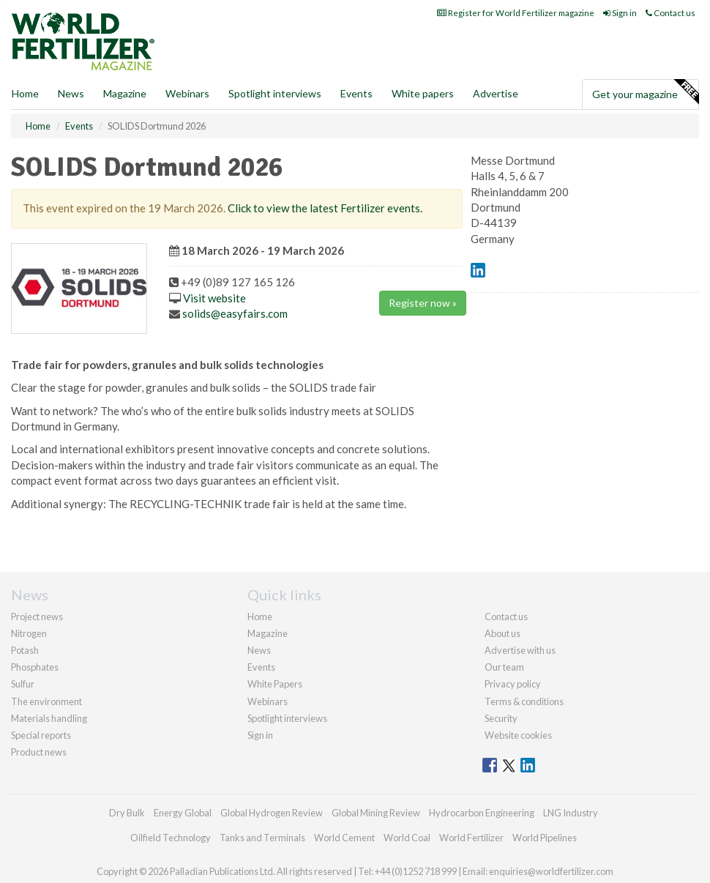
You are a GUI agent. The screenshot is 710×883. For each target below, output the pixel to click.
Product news (39, 752)
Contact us (670, 13)
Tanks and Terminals (262, 837)
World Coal (407, 837)
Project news (37, 616)
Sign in (620, 13)
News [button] (71, 93)
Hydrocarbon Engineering (481, 813)
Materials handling (49, 718)
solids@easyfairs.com (235, 313)
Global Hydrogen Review (271, 813)
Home (25, 93)
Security (501, 718)
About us (502, 633)
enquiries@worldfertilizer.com (551, 871)
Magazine (124, 93)
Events (356, 93)
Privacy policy (513, 684)
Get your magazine (645, 92)
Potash (25, 650)
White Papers (274, 684)
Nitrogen (29, 633)
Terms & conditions (524, 701)
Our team (504, 667)
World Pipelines (544, 837)
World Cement (344, 837)
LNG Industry (570, 813)
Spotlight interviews (274, 93)
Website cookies (518, 735)
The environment (46, 701)
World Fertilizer (471, 837)
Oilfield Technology (170, 837)
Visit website (214, 298)
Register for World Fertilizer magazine (515, 13)
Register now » (423, 303)
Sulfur (22, 684)
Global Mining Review (376, 813)
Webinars (187, 93)
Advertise (495, 93)
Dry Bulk (127, 813)
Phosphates (35, 667)
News (259, 650)
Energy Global (183, 813)
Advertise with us (520, 650)
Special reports (41, 735)
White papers (423, 93)
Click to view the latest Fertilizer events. (325, 208)
